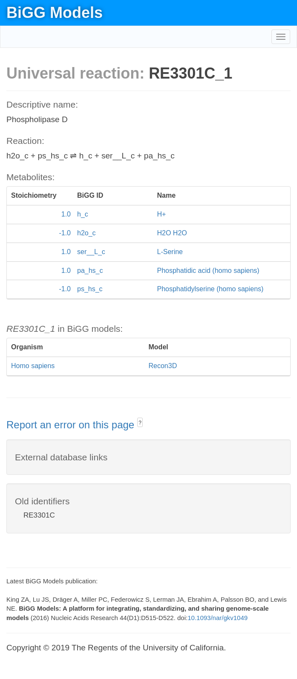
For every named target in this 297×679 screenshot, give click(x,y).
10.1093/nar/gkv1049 (217, 617)
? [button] (139, 423)
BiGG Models (54, 12)
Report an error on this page (71, 424)
